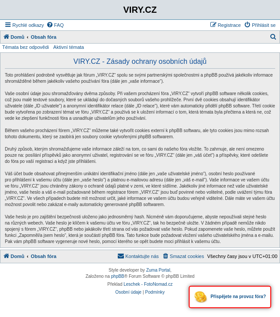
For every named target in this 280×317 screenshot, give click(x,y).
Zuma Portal (158, 270)
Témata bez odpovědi (25, 47)
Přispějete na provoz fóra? (230, 297)
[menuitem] (55, 25)
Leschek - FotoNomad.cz (147, 284)
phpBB (117, 276)
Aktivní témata (68, 47)
